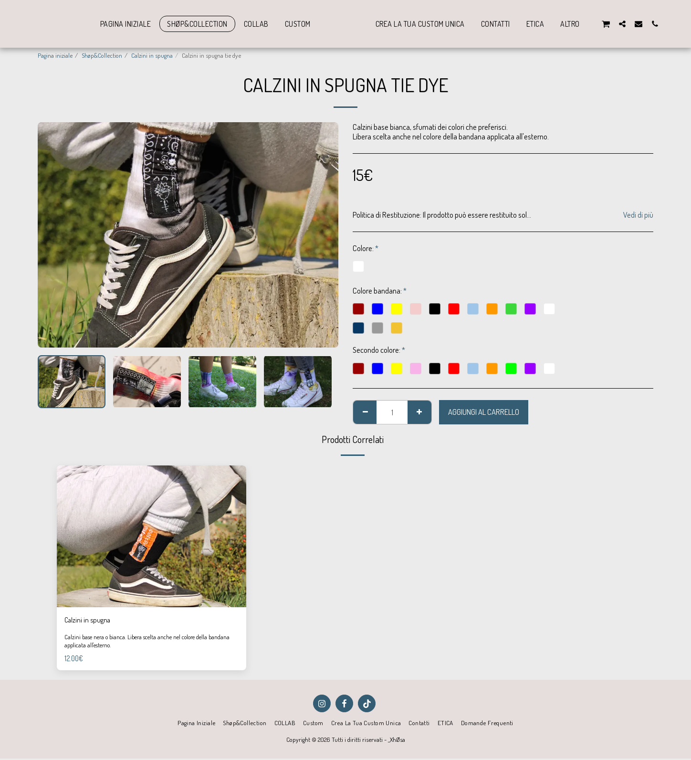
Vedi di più (638, 215)
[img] (151, 536)
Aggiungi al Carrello (483, 412)
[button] (626, 23)
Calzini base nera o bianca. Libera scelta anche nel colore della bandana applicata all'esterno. (141, 642)
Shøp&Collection (102, 55)
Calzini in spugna (152, 55)
